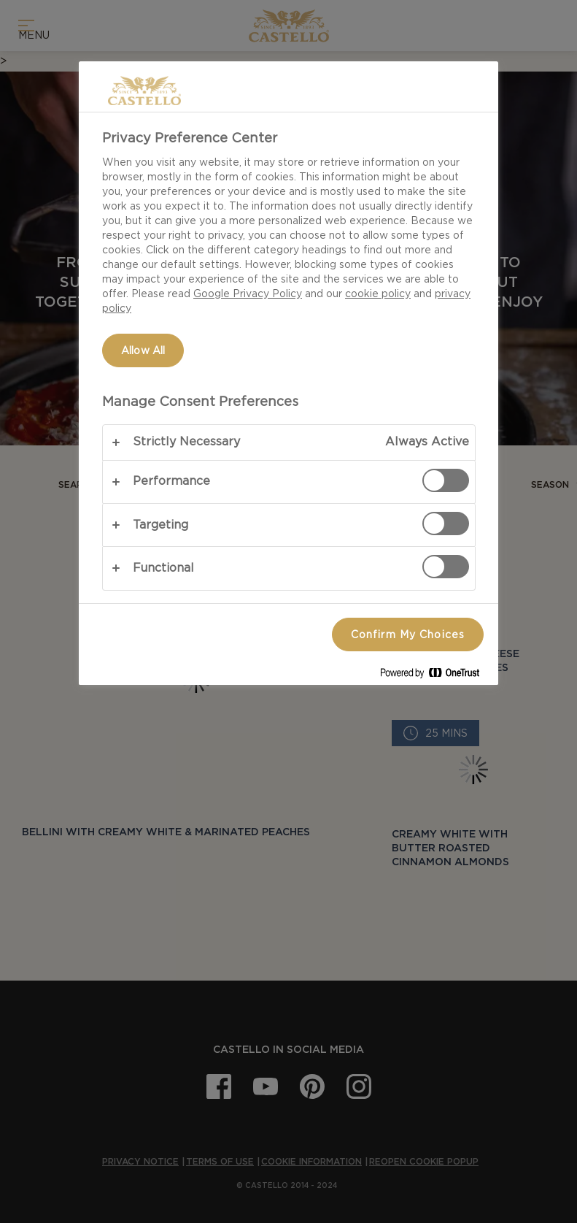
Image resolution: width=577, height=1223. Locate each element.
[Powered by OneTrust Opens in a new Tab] (435, 676)
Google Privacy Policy (247, 293)
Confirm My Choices (408, 634)
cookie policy (378, 293)
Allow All (143, 350)
